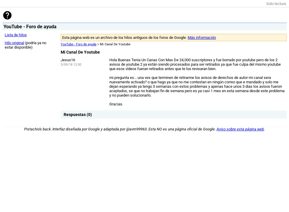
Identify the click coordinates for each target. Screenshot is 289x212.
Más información (202, 37)
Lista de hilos (16, 35)
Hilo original (14, 43)
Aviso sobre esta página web (240, 129)
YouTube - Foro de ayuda (78, 44)
